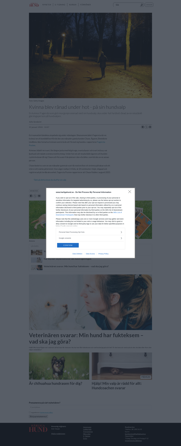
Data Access (90, 254)
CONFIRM (68, 245)
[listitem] (90, 232)
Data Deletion (77, 254)
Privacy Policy (103, 254)
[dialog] (90, 223)
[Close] (130, 192)
